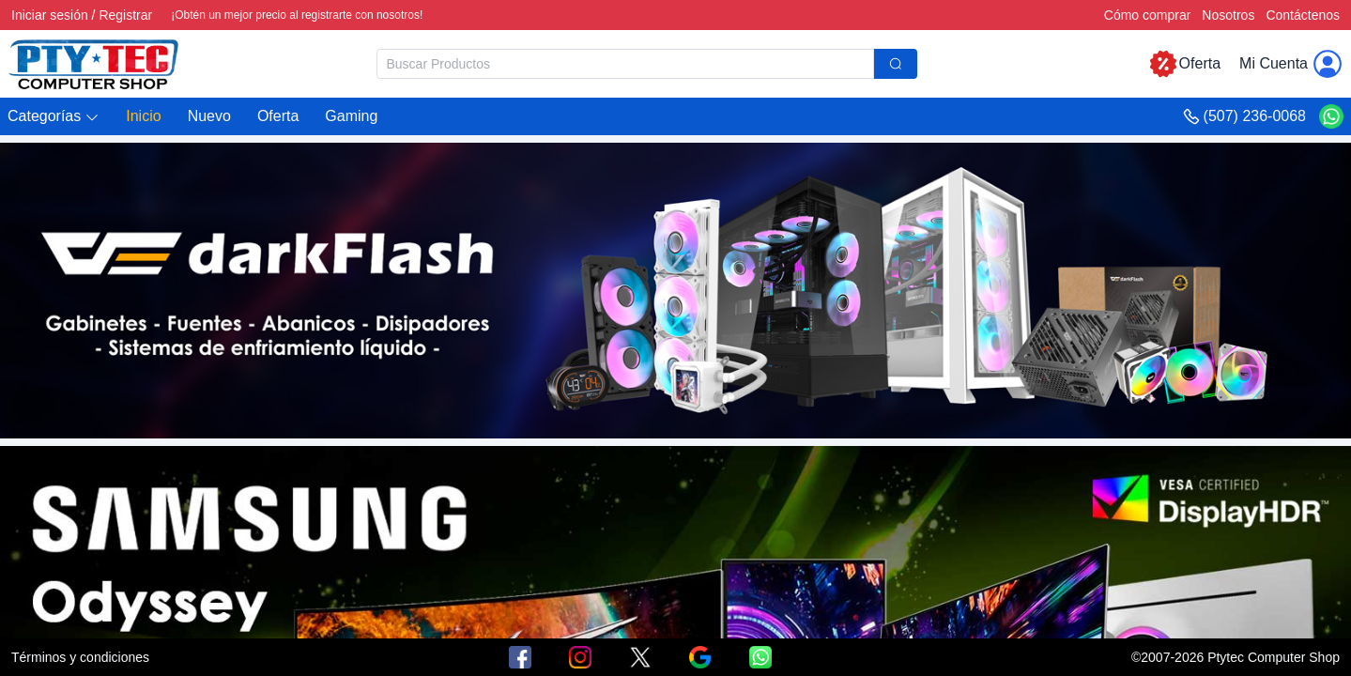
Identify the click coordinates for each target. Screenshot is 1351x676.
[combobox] (646, 64)
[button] (54, 117)
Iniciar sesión (49, 15)
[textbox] (625, 64)
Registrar (125, 15)
